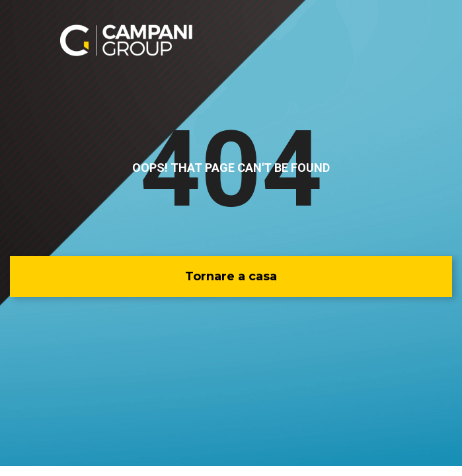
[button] (231, 276)
